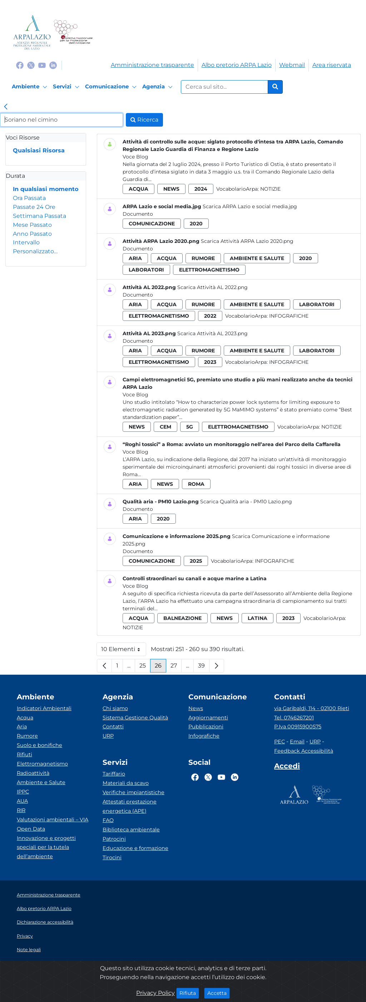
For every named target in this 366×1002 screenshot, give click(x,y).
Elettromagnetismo (42, 764)
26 (160, 667)
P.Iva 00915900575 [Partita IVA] (297, 726)
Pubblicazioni (205, 726)
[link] (5, 107)
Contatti (113, 726)
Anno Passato (32, 233)
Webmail (292, 65)
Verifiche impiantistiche (133, 792)
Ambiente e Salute (41, 782)
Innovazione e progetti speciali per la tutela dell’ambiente (46, 847)
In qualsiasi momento (45, 189)
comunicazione (152, 223)
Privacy (25, 936)
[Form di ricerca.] (224, 87)
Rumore (27, 736)
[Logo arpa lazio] (32, 32)
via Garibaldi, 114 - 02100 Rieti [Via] (311, 708)
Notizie (270, 189)
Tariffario (114, 774)
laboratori (146, 270)
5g (189, 427)
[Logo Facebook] (20, 64)
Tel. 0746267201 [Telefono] (294, 717)
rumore (203, 258)
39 (203, 667)
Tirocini (112, 857)
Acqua (25, 717)
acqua (138, 189)
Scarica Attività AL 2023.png (212, 333)
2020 (196, 223)
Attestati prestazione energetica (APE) (130, 806)
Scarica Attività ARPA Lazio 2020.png (247, 241)
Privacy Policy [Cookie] (155, 992)
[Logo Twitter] (31, 64)
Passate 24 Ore (34, 207)
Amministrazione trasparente (152, 65)
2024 (200, 189)
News (195, 708)
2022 (210, 316)
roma (196, 484)
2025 (196, 561)
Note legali (29, 949)
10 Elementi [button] (123, 651)
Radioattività (33, 773)
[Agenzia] (158, 87)
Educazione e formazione (135, 848)
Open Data (31, 829)
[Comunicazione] (112, 87)
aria (135, 258)
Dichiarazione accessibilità (45, 922)
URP (108, 736)
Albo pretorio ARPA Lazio (237, 65)
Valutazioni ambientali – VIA (52, 819)
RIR (21, 810)
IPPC (23, 791)
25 (144, 667)
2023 (210, 362)
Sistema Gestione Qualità (135, 717)
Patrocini (114, 839)
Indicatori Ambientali (44, 708)
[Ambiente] (30, 87)
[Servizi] (67, 87)
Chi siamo (115, 708)
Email (297, 741)
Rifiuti (24, 754)
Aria (22, 726)
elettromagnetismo (209, 270)
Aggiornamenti (208, 717)
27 (176, 667)
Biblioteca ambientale (131, 829)
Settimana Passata (39, 215)
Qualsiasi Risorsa (39, 150)
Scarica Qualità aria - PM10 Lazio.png (246, 501)
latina (257, 618)
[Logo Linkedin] (53, 64)
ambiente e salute (257, 258)
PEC (279, 741)
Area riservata (331, 65)
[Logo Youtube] (42, 64)
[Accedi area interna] (287, 767)
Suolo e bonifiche (39, 745)
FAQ (108, 820)
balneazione (182, 618)
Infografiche (288, 316)
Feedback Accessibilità (303, 751)
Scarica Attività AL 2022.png (212, 287)
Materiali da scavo (126, 783)
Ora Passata (29, 198)
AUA (22, 801)
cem (165, 427)
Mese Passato (32, 224)
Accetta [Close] (218, 992)
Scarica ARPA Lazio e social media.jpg (250, 206)
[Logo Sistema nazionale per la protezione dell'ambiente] (73, 32)
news (171, 189)
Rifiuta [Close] (189, 992)
